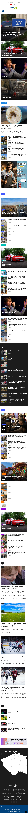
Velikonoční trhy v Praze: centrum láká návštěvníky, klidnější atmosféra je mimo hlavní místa (16, 442)
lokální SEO (19, 797)
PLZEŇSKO (4, 30)
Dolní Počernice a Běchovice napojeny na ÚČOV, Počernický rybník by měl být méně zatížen (16, 277)
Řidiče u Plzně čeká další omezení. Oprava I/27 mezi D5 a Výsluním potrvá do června (14, 34)
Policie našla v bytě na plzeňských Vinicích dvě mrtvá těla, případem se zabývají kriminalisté (17, 331)
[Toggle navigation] (3, 11)
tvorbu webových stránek (14, 796)
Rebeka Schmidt (3, 128)
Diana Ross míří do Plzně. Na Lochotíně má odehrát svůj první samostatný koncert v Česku (17, 547)
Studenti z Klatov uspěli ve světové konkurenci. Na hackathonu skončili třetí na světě (17, 137)
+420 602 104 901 (6, 799)
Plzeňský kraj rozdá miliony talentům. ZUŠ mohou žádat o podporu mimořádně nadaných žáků (17, 455)
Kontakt (11, 2)
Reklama (15, 2)
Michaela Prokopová (4, 626)
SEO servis (19, 2)
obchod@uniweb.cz (22, 799)
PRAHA (2, 142)
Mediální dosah (9, 792)
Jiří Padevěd (3, 659)
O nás (8, 2)
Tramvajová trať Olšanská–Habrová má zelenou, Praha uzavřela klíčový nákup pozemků (16, 143)
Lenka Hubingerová (4, 589)
